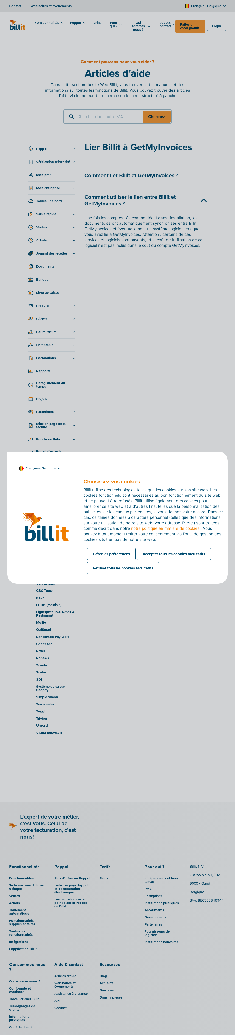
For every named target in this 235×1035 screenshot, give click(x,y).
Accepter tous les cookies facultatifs (174, 554)
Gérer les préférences (111, 554)
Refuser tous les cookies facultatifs (123, 568)
